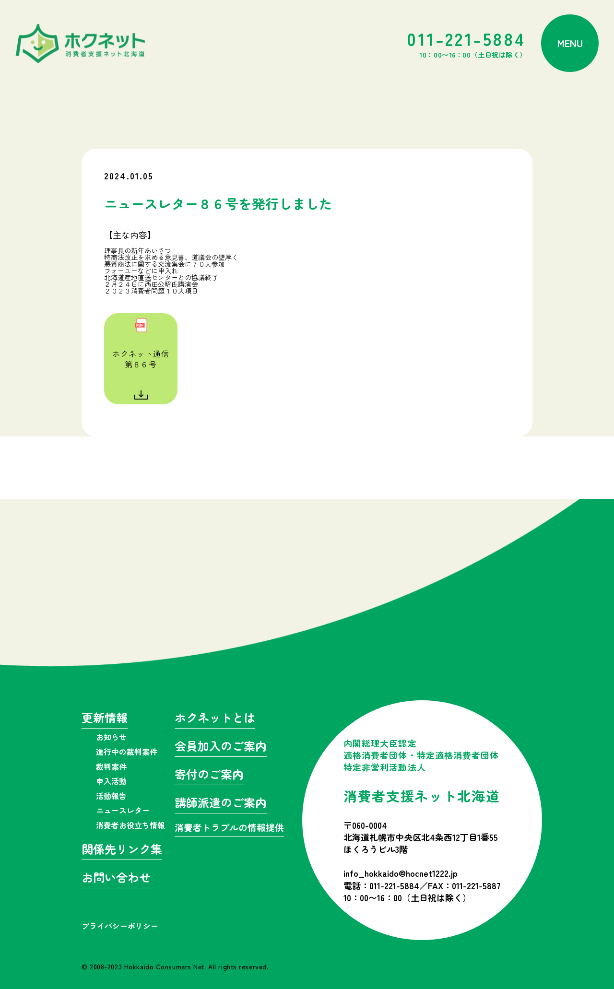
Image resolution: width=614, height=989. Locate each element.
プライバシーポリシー (120, 926)
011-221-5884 (467, 43)
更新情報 (105, 719)
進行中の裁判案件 (126, 751)
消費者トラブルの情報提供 (229, 828)
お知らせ (111, 736)
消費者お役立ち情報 (130, 825)
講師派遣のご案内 (221, 804)
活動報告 (111, 795)
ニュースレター (123, 810)
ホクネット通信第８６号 (140, 359)
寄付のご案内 (209, 775)
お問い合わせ (116, 878)
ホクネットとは (215, 719)
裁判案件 (111, 766)
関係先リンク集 (122, 850)
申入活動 (111, 781)
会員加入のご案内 (221, 747)
